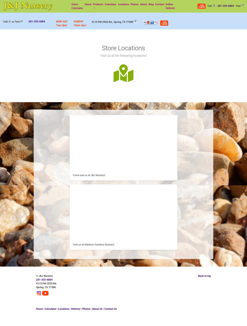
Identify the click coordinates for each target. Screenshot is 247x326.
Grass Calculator (77, 6)
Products (98, 4)
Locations (123, 4)
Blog (151, 4)
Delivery (75, 308)
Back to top (204, 275)
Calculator (110, 4)
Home (88, 4)
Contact (159, 4)
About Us (97, 308)
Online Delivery (170, 6)
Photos (135, 4)
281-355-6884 (226, 5)
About (143, 4)
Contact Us (110, 308)
